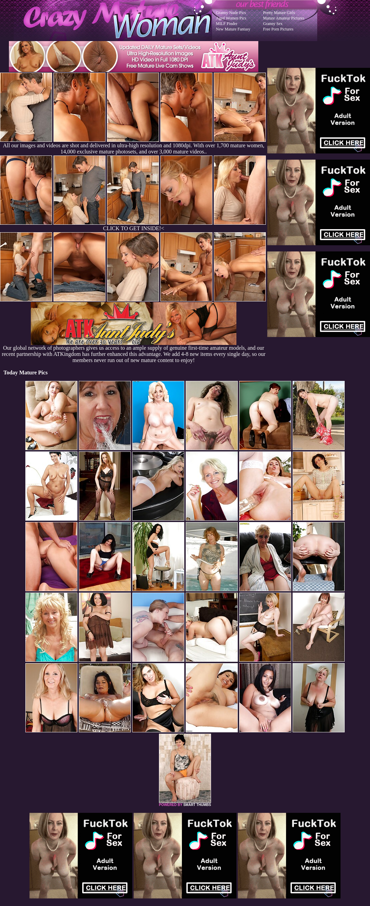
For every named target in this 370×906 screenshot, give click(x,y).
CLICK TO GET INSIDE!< (133, 228)
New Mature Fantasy (233, 29)
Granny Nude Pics (231, 12)
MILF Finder (226, 23)
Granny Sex (273, 23)
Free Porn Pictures (278, 29)
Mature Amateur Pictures (284, 18)
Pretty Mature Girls (279, 12)
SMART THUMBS (197, 805)
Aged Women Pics (231, 18)
